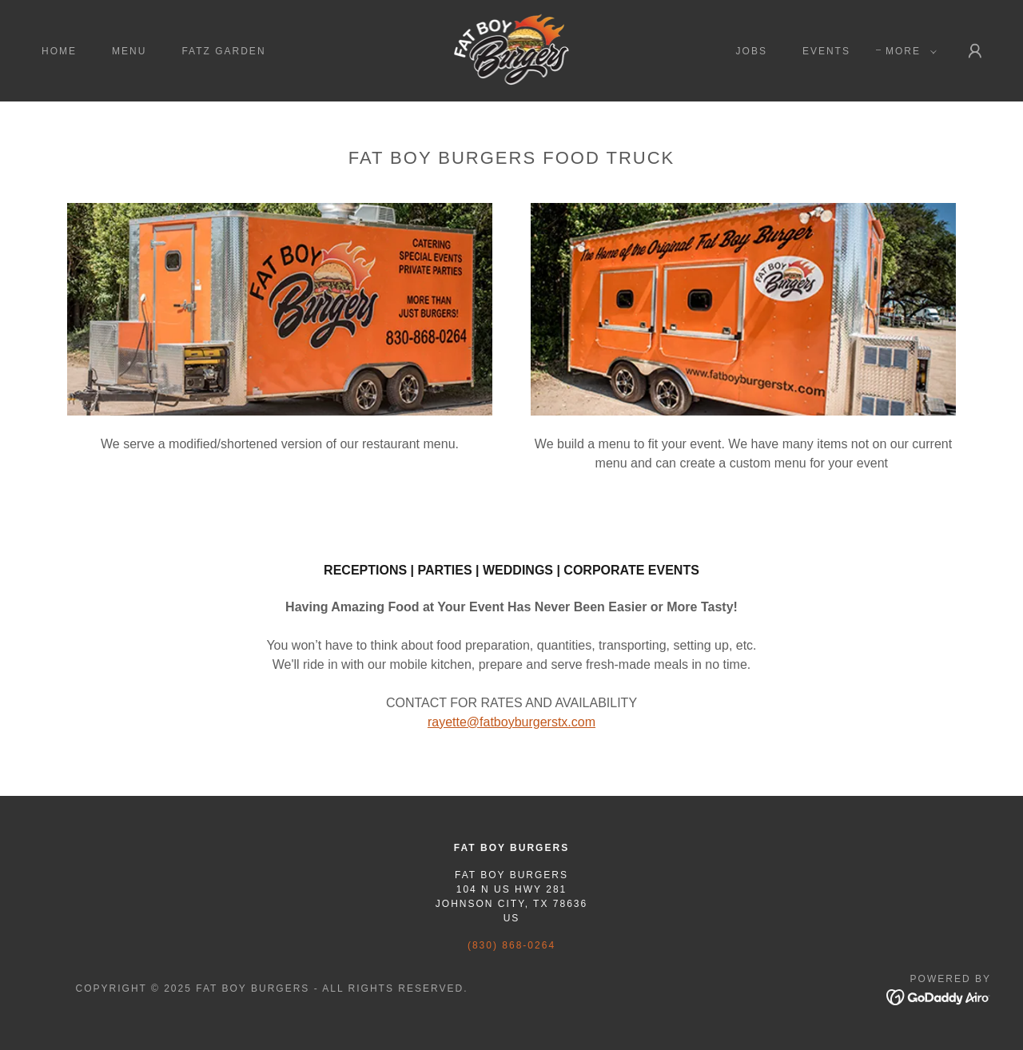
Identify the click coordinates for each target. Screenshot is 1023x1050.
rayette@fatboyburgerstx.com (511, 722)
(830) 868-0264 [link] (511, 945)
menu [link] (129, 51)
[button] (908, 51)
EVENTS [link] (826, 51)
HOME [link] (59, 51)
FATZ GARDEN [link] (223, 51)
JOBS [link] (751, 51)
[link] (511, 50)
